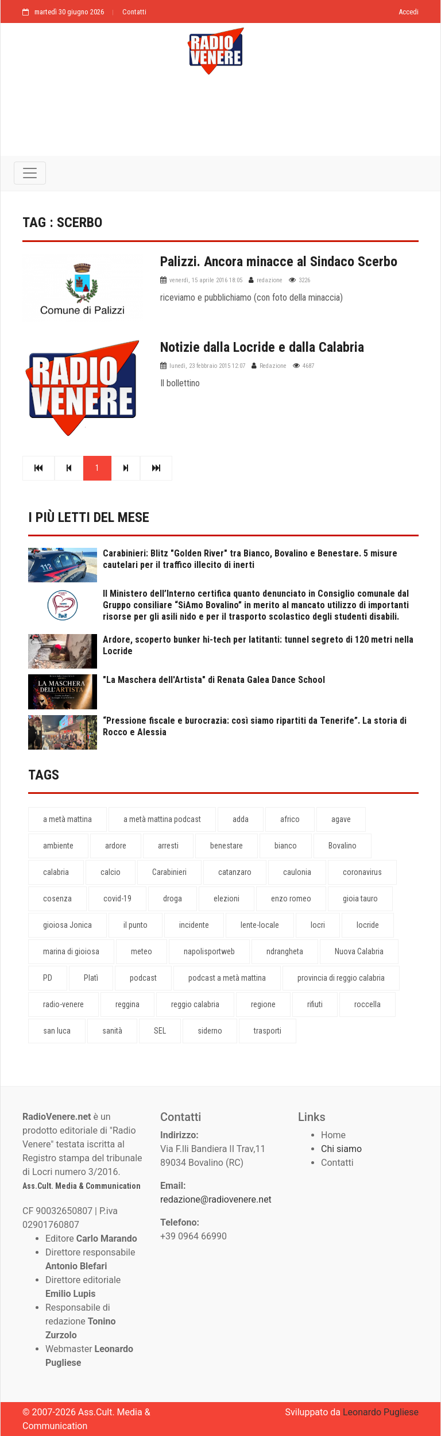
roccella (367, 1004)
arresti (168, 845)
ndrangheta (284, 951)
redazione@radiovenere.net (216, 1199)
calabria (56, 872)
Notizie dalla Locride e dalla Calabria (262, 347)
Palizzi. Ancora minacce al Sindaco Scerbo (278, 262)
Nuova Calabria (359, 951)
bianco (285, 845)
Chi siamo (341, 1148)
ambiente (58, 845)
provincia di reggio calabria (341, 977)
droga (172, 898)
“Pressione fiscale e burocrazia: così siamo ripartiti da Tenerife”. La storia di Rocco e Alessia (255, 726)
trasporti (267, 1030)
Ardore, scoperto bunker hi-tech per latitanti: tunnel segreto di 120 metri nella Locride (258, 645)
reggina (127, 1004)
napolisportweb (209, 951)
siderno (210, 1030)
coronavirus (362, 872)
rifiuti (315, 1004)
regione (263, 1004)
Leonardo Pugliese (381, 1412)
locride (368, 925)
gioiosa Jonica (67, 925)
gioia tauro (360, 898)
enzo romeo (291, 898)
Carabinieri (169, 872)
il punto (135, 925)
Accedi (409, 11)
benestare (226, 845)
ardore (115, 845)
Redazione (273, 366)
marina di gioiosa (71, 951)
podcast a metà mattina (227, 977)
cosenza (57, 898)
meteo (141, 951)
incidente (194, 925)
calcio (110, 872)
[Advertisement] (220, 122)
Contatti (134, 11)
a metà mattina (67, 819)
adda (241, 819)
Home (333, 1135)
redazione (270, 280)
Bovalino (342, 845)
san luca (57, 1030)
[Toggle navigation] (30, 173)
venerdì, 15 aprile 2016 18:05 (205, 280)
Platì (91, 977)
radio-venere (63, 1004)
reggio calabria (195, 1004)
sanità (112, 1030)
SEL (160, 1030)
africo (290, 819)
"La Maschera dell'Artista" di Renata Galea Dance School (214, 679)
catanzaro (235, 872)
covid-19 (117, 898)
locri (318, 925)
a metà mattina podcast (162, 819)
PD (47, 977)
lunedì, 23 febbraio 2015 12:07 (207, 366)
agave (341, 819)
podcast (143, 977)
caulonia (297, 872)
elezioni (226, 898)
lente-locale (260, 925)
